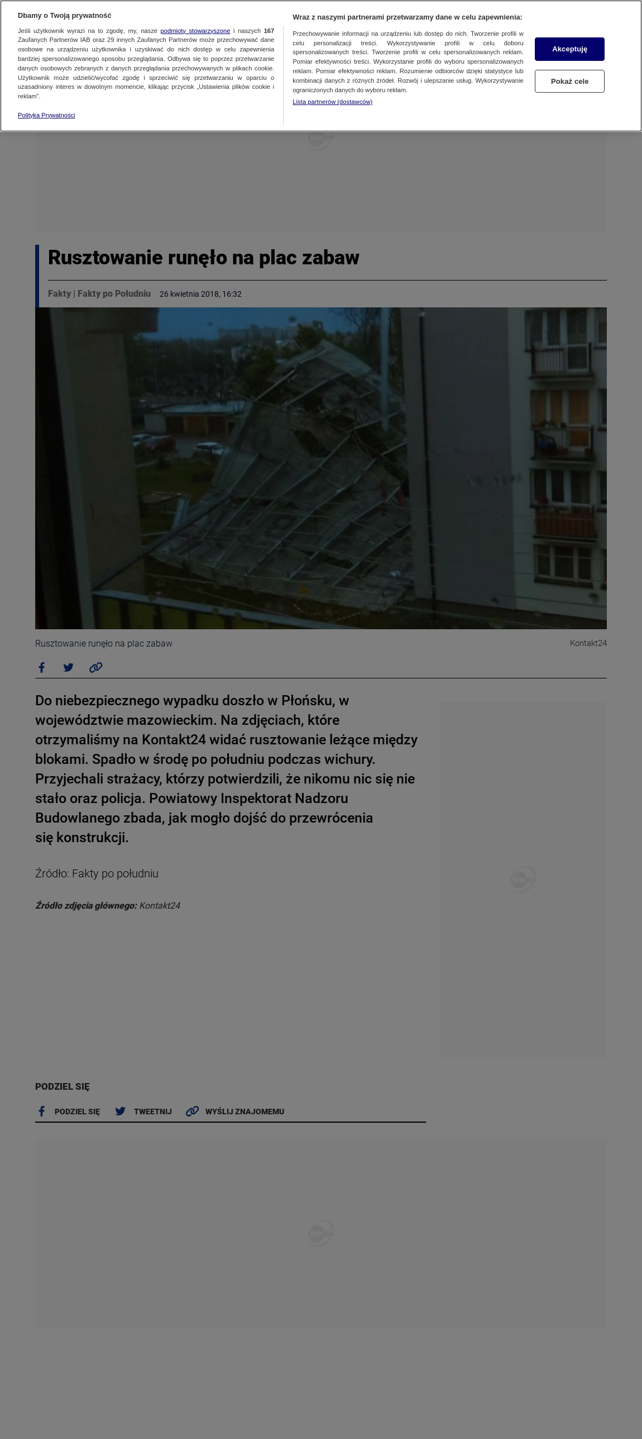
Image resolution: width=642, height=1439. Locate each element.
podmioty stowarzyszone (196, 30)
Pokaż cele (570, 81)
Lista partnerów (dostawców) (332, 101)
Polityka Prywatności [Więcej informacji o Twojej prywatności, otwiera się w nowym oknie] (46, 115)
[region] (321, 66)
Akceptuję (569, 49)
